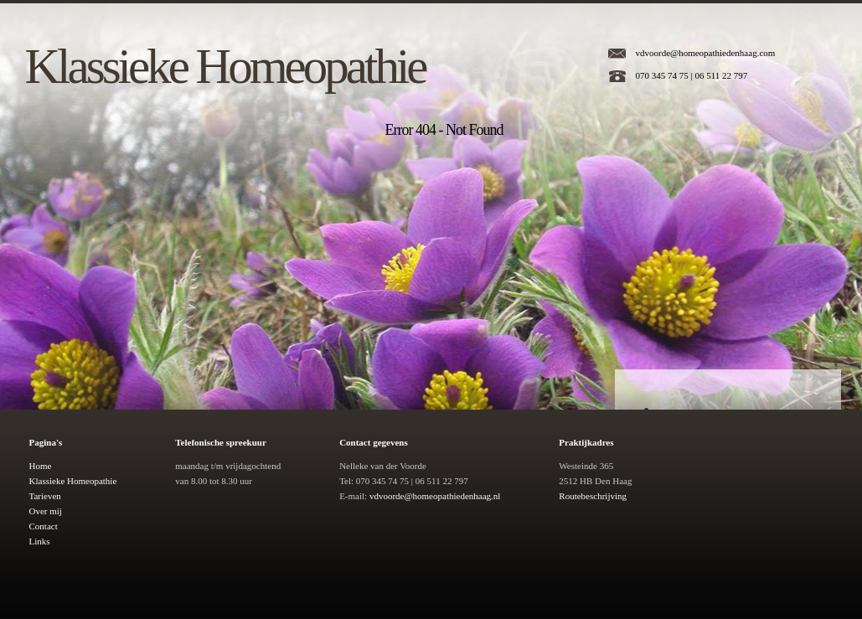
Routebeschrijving (593, 496)
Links (39, 541)
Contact (43, 526)
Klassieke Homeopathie (225, 66)
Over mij (45, 511)
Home (40, 466)
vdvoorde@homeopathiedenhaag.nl (434, 496)
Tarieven (45, 496)
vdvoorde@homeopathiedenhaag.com (706, 53)
